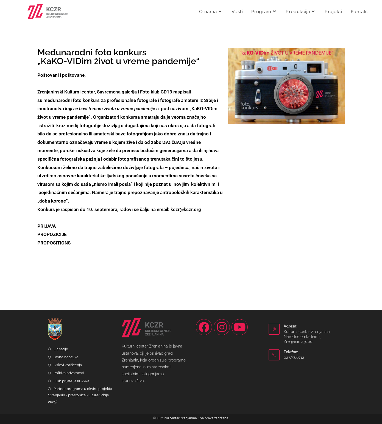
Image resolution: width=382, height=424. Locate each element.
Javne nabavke (66, 357)
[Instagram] (222, 327)
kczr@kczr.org (186, 209)
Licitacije (61, 349)
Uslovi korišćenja (68, 365)
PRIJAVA (46, 226)
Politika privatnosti (69, 373)
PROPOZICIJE (52, 234)
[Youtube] (240, 327)
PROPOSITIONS (54, 243)
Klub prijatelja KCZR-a (71, 381)
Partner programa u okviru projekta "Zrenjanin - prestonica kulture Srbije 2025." (80, 395)
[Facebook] (204, 327)
